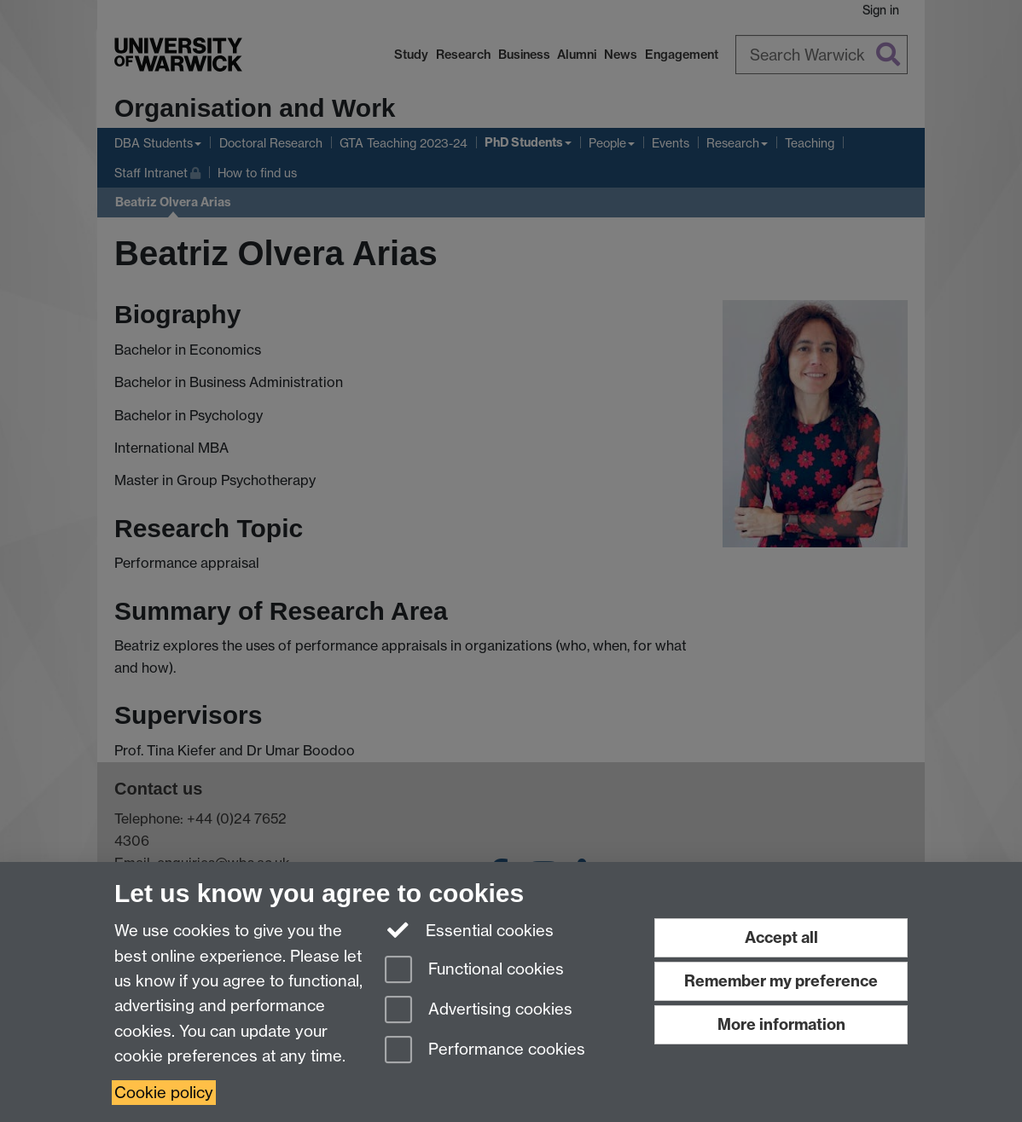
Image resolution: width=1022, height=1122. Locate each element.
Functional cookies (474, 970)
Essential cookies (470, 929)
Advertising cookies (478, 1011)
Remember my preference (781, 981)
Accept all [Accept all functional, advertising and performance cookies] (781, 937)
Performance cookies (485, 1051)
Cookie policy (163, 1092)
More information (781, 1024)
